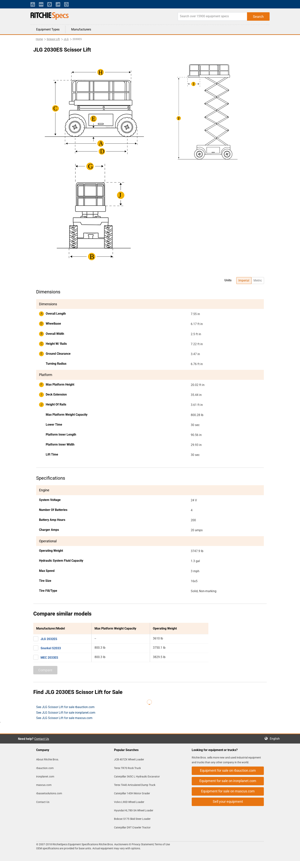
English (276, 738)
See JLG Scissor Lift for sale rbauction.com (65, 707)
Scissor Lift (53, 39)
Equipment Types (48, 29)
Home (39, 39)
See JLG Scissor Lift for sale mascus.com (64, 718)
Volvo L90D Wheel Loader (129, 802)
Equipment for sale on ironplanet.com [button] (227, 781)
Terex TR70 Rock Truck (127, 768)
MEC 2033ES (49, 657)
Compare (45, 670)
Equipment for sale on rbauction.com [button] (228, 770)
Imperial (243, 280)
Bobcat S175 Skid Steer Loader (132, 818)
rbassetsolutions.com (49, 793)
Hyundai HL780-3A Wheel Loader (133, 810)
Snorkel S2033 (51, 648)
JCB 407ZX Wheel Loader (129, 759)
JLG (66, 39)
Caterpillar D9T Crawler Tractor (132, 827)
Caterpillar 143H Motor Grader (132, 793)
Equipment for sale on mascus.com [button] (228, 791)
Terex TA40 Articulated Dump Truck (134, 784)
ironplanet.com (45, 776)
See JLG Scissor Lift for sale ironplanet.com (65, 712)
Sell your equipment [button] (228, 801)
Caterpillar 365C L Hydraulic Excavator (137, 776)
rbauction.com (45, 768)
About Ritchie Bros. (47, 759)
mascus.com (43, 784)
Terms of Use (162, 844)
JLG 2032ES (49, 639)
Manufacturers (81, 29)
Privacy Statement (142, 844)
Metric (258, 280)
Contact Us (41, 739)
